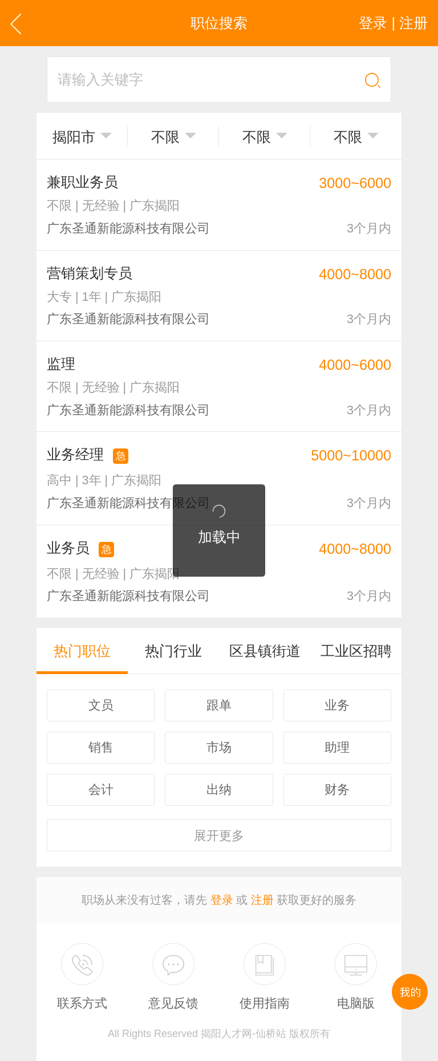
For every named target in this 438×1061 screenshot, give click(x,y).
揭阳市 (73, 137)
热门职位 (82, 651)
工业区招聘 (356, 651)
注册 (262, 899)
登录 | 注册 (393, 23)
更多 (219, 836)
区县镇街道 (265, 651)
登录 (221, 899)
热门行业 (173, 651)
